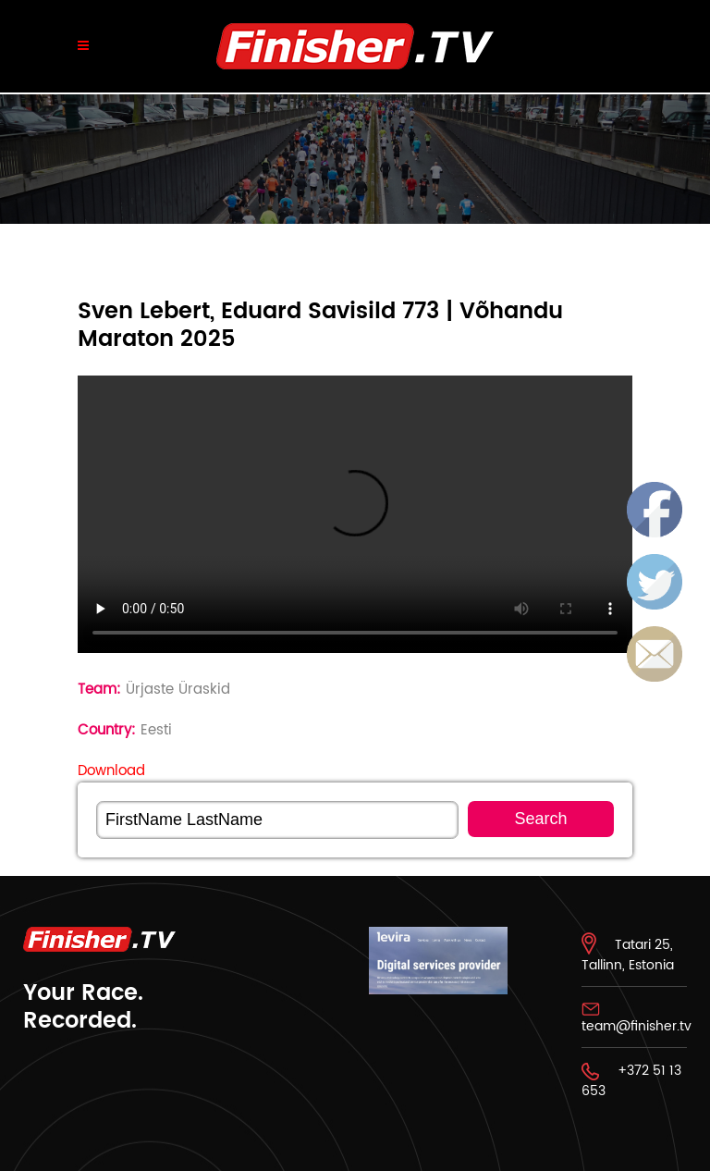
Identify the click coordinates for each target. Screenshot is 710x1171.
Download (111, 771)
